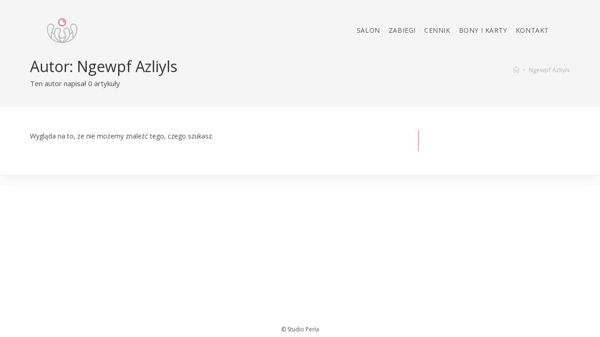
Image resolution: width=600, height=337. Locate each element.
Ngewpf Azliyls (549, 70)
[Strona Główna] (516, 70)
